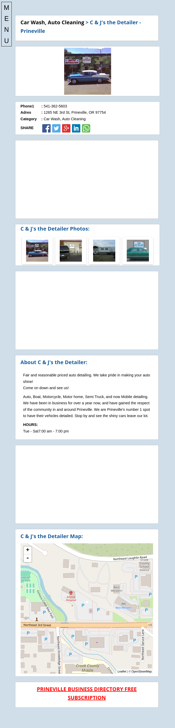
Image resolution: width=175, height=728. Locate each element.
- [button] (27, 558)
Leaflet (122, 671)
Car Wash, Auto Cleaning (52, 22)
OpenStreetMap (141, 671)
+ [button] (27, 550)
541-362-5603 (55, 106)
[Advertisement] (87, 179)
